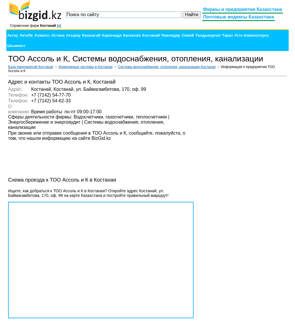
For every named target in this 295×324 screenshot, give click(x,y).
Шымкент (16, 46)
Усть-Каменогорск (252, 35)
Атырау (73, 35)
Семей (188, 35)
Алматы (42, 35)
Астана (58, 35)
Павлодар (170, 35)
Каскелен (132, 35)
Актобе (26, 35)
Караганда (112, 35)
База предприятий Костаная (30, 67)
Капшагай (91, 35)
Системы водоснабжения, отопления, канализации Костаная (167, 67)
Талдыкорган (207, 35)
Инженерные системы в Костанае (85, 67)
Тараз (227, 35)
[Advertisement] (244, 165)
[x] (59, 26)
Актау (12, 35)
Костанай (151, 35)
